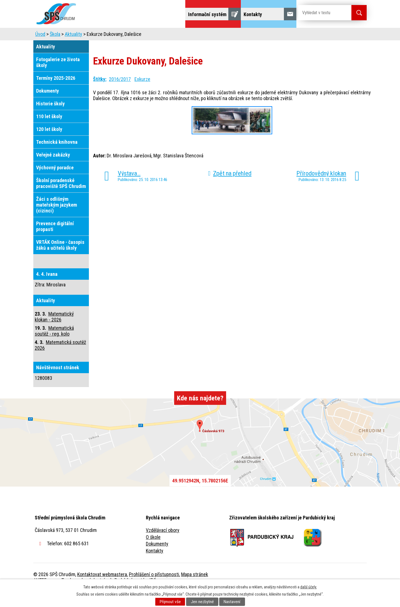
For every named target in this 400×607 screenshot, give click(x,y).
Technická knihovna (57, 157)
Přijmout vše (170, 601)
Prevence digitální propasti (55, 242)
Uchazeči (125, 35)
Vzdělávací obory (162, 546)
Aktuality (73, 50)
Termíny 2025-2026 (55, 93)
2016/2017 (120, 95)
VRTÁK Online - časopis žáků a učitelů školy (60, 260)
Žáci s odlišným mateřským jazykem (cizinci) (56, 220)
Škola (99, 35)
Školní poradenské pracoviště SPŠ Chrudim (61, 199)
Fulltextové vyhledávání (336, 35)
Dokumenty (47, 106)
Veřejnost (261, 35)
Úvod (76, 35)
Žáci (235, 35)
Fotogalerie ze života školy (58, 78)
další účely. (308, 587)
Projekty (291, 35)
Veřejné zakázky (53, 170)
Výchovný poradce (55, 183)
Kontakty (154, 566)
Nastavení (232, 601)
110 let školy (49, 132)
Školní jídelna (205, 35)
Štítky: (99, 95)
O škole (153, 553)
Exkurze (142, 95)
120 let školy (49, 145)
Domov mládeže (163, 35)
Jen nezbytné (202, 601)
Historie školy (50, 119)
